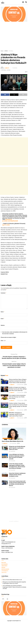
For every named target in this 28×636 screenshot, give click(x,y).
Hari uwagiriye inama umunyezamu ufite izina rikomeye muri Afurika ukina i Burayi (17, 397)
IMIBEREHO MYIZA (7, 438)
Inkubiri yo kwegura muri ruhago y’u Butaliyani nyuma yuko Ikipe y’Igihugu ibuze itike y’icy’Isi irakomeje (18, 389)
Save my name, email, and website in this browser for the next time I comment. (14, 332)
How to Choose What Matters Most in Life (12, 441)
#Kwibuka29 (8, 219)
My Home (3, 562)
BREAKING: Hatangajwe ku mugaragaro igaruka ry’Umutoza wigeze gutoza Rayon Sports (16, 414)
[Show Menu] (23, 2)
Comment (3, 293)
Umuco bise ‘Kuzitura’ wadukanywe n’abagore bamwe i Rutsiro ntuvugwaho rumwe (17, 475)
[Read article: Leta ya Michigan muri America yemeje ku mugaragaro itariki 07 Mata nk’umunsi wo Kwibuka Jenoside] (5, 456)
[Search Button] (26, 2)
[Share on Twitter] (14, 94)
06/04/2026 (20, 384)
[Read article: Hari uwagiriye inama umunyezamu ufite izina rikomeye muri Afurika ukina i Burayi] (4, 397)
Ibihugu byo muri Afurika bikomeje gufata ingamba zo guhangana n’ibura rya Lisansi (17, 448)
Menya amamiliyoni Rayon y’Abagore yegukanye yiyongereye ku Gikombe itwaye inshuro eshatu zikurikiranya (17, 381)
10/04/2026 (13, 443)
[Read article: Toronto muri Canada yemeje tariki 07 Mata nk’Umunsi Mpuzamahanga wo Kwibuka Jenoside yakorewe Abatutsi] (5, 482)
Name (3, 312)
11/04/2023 (14, 68)
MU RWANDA (4, 564)
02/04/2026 (20, 400)
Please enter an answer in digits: (8, 337)
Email (2, 318)
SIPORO (6, 50)
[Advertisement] (14, 36)
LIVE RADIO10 (4, 570)
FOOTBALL (11, 50)
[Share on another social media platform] (23, 94)
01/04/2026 (20, 410)
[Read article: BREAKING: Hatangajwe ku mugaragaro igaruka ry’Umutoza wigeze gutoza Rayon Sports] (4, 414)
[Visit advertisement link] (14, 14)
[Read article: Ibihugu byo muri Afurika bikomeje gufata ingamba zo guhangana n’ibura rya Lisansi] (5, 448)
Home (2, 50)
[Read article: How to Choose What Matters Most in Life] (14, 434)
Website (3, 325)
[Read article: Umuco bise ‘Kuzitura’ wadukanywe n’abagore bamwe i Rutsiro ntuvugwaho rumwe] (5, 475)
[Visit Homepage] (2, 2)
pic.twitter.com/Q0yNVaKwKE (10, 221)
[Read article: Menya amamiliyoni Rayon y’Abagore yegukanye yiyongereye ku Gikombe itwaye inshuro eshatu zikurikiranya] (4, 381)
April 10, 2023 (6, 225)
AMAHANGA (4, 565)
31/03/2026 (20, 417)
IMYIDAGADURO (5, 569)
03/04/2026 (20, 392)
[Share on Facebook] (5, 94)
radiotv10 (7, 68)
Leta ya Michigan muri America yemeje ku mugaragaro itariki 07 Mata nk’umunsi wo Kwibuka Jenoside (14, 587)
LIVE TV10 (3, 572)
